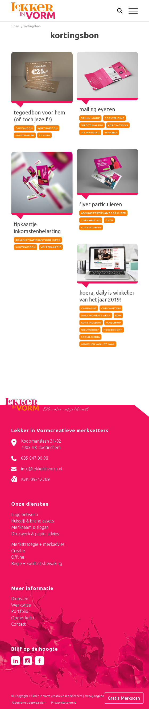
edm (118, 315)
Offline (17, 557)
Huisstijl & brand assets (32, 520)
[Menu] (130, 10)
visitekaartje (50, 246)
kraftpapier (24, 135)
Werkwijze (21, 605)
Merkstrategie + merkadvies (38, 544)
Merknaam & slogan (30, 527)
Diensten (19, 598)
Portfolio (19, 611)
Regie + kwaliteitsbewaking (36, 563)
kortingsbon (48, 128)
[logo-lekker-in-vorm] (62, 10)
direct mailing (92, 125)
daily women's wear (95, 315)
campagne (88, 308)
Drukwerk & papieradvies (35, 533)
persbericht (113, 329)
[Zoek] (117, 12)
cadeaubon (24, 128)
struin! (44, 135)
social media (90, 337)
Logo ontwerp (24, 514)
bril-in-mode (90, 118)
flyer (109, 219)
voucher (110, 132)
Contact (18, 624)
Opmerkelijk (22, 617)
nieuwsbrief (90, 329)
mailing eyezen (97, 109)
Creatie (18, 550)
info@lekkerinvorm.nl (41, 468)
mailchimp (113, 322)
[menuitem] (117, 11)
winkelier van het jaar (98, 344)
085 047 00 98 (34, 458)
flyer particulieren (101, 203)
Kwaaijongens (94, 696)
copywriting (114, 118)
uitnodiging (90, 132)
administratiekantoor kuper (103, 212)
